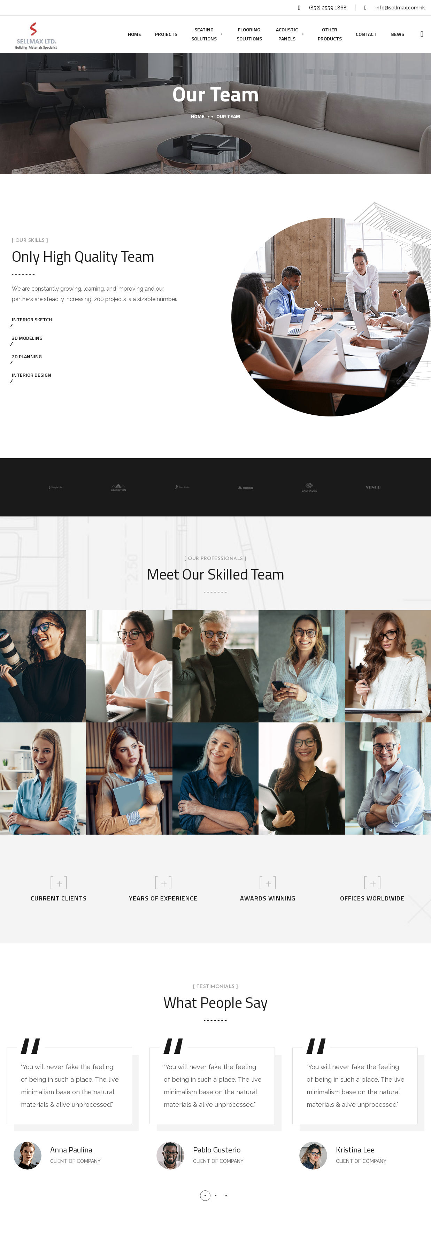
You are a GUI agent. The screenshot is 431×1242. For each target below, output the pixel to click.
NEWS (397, 34)
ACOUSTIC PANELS (287, 34)
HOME (134, 34)
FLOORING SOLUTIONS (249, 34)
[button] (205, 1195)
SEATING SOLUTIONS (204, 34)
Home (198, 116)
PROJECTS (166, 34)
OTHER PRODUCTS (330, 34)
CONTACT (366, 34)
